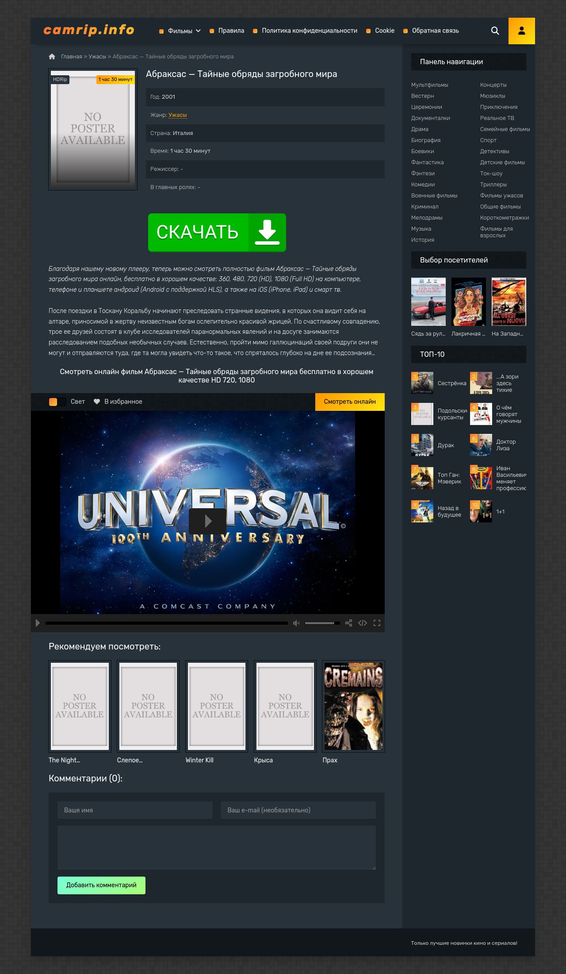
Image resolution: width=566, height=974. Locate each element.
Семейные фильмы (505, 129)
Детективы (494, 151)
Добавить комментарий (101, 885)
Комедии (423, 184)
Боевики (422, 151)
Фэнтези (423, 173)
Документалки (430, 118)
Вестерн (422, 96)
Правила (231, 31)
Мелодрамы (427, 217)
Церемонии (426, 107)
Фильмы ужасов (501, 195)
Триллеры (493, 184)
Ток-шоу (491, 173)
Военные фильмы (434, 195)
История (422, 239)
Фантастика (427, 162)
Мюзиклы (492, 96)
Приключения (498, 107)
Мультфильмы (429, 84)
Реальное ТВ (497, 118)
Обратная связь (435, 31)
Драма (419, 129)
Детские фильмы (502, 162)
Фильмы (180, 31)
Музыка (421, 228)
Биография (426, 140)
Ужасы (177, 115)
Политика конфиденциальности (309, 31)
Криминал (425, 206)
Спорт (488, 140)
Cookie (384, 31)
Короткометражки (504, 217)
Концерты (493, 84)
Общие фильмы (500, 206)
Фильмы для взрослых (496, 232)
